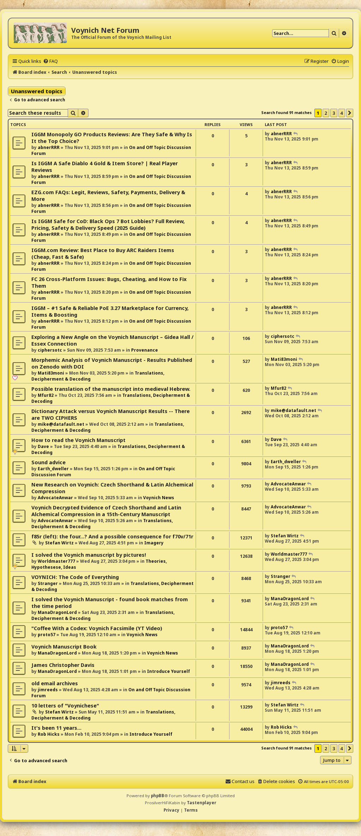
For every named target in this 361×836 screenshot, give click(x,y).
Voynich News (158, 498)
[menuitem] (50, 61)
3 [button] (333, 113)
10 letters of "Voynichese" (65, 705)
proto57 (46, 635)
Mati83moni (51, 373)
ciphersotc (50, 350)
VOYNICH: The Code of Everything (75, 577)
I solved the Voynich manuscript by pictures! (88, 554)
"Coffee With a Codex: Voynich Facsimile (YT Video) (96, 628)
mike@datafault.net (61, 424)
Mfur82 (46, 395)
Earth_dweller (53, 469)
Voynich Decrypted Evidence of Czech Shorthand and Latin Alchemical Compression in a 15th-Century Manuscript (106, 511)
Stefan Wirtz (59, 543)
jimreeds (48, 690)
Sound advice (48, 462)
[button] (349, 113)
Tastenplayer (201, 802)
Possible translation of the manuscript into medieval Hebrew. (110, 389)
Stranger (48, 583)
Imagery (154, 543)
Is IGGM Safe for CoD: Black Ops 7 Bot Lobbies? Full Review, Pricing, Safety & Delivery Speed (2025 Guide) (108, 224)
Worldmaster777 (56, 561)
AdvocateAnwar (55, 498)
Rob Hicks (49, 734)
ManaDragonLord (57, 612)
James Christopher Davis (62, 665)
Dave (43, 446)
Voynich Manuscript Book (64, 646)
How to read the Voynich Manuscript (78, 440)
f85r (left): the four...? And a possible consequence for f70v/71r (112, 536)
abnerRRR (49, 147)
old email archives (54, 683)
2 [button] (326, 113)
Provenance (144, 350)
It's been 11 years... (56, 727)
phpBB (157, 795)
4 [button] (342, 113)
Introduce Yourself (168, 671)
